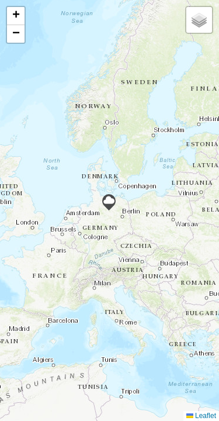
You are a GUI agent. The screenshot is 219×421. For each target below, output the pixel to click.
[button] (109, 202)
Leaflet (201, 416)
